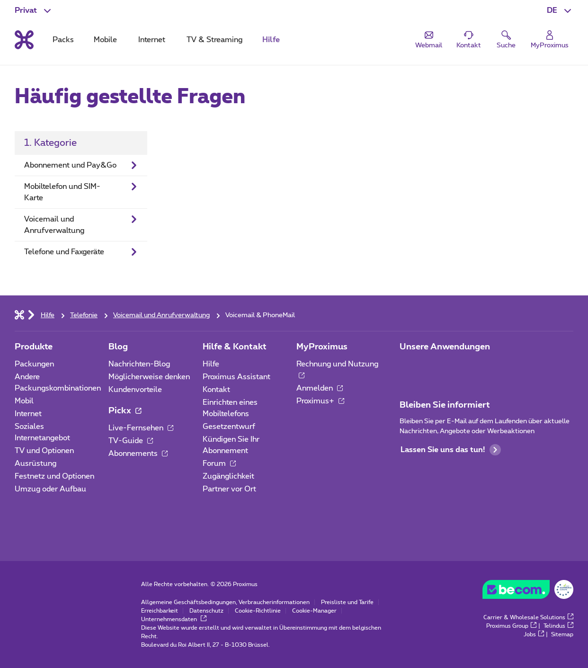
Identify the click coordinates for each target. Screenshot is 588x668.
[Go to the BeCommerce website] (527, 592)
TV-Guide (130, 441)
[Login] (549, 40)
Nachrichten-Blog (139, 364)
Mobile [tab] (105, 40)
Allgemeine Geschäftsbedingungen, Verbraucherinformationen (225, 602)
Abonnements (138, 453)
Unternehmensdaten (173, 619)
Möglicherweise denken (149, 377)
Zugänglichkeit (228, 476)
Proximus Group (511, 626)
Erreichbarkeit (159, 611)
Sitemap (562, 634)
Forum (219, 463)
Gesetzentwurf (229, 426)
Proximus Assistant (236, 377)
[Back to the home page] (24, 40)
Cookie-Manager (314, 611)
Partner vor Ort (229, 489)
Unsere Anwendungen (445, 347)
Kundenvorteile (135, 389)
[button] (560, 10)
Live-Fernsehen (140, 428)
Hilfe (211, 364)
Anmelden (319, 388)
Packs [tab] (63, 40)
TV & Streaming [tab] (214, 40)
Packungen (34, 364)
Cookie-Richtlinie (258, 611)
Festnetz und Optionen (54, 476)
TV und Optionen (44, 450)
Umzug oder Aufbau (50, 489)
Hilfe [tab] (271, 40)
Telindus (558, 626)
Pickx (124, 411)
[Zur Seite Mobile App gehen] (408, 366)
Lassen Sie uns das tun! (451, 449)
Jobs (534, 634)
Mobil (24, 401)
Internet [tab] (151, 40)
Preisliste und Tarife (347, 602)
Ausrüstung (35, 463)
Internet (28, 414)
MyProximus (321, 347)
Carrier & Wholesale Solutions (528, 617)
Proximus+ (320, 401)
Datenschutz (206, 611)
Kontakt (216, 389)
